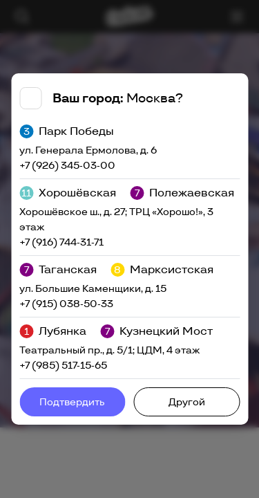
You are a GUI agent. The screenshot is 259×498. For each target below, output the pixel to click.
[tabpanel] (129, 249)
